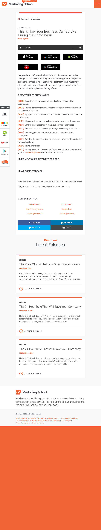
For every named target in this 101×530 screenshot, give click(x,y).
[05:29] (21, 139)
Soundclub (5, 161)
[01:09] (21, 114)
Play (20, 48)
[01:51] (21, 121)
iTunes (5, 114)
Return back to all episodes (29, 19)
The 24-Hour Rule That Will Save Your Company (50, 306)
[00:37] (21, 107)
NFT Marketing (53, 418)
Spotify (5, 133)
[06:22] (21, 149)
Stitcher (5, 123)
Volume (79, 47)
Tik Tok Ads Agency (22, 421)
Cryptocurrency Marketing (69, 418)
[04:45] (21, 132)
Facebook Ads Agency (23, 423)
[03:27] (21, 128)
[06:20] (21, 145)
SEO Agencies (55, 421)
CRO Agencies (42, 418)
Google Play (5, 152)
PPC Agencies (66, 421)
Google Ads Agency (38, 423)
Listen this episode (33, 289)
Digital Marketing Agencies (39, 421)
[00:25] (21, 101)
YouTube (5, 142)
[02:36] (21, 125)
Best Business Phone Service (26, 418)
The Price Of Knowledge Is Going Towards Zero (49, 264)
